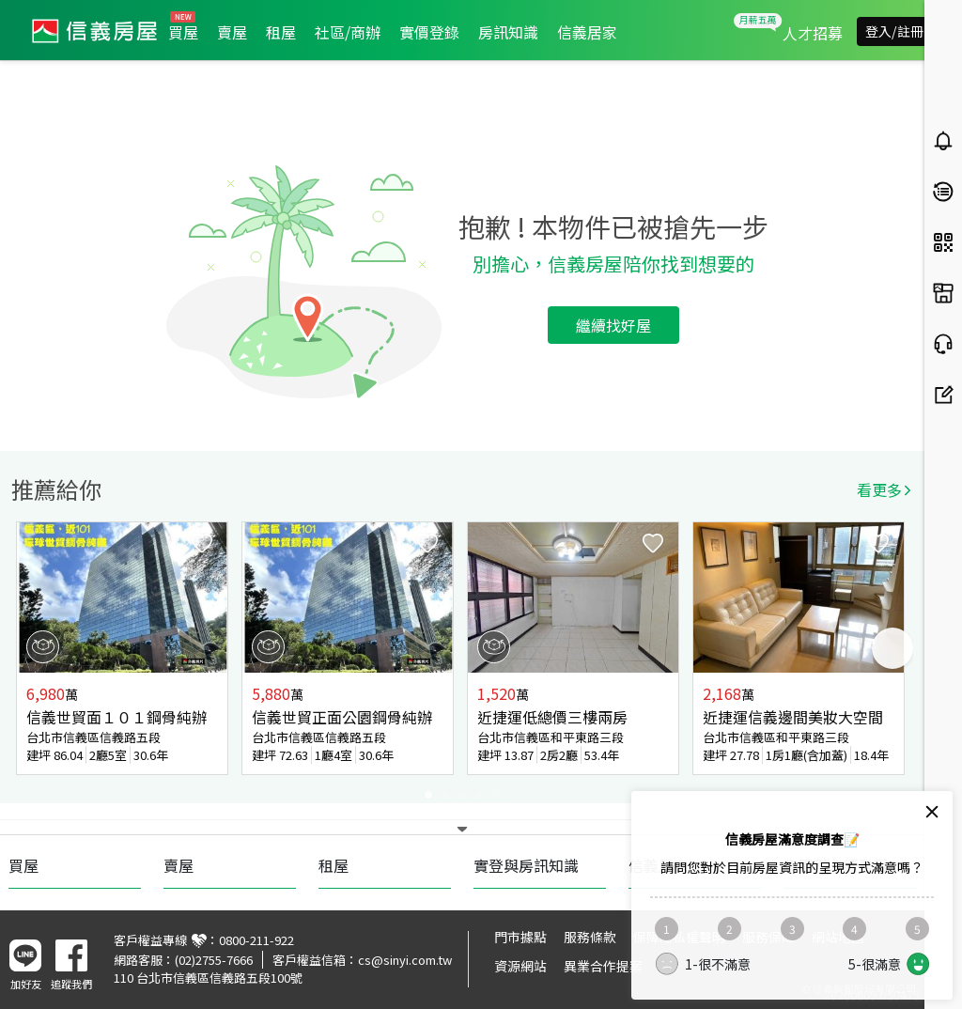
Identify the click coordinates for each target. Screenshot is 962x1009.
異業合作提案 (603, 965)
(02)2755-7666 (214, 960)
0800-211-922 (256, 940)
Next (892, 648)
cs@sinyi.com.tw (405, 960)
